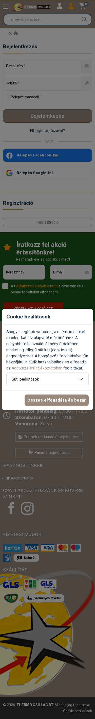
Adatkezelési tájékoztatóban (37, 368)
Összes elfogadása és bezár (56, 400)
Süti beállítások (25, 379)
